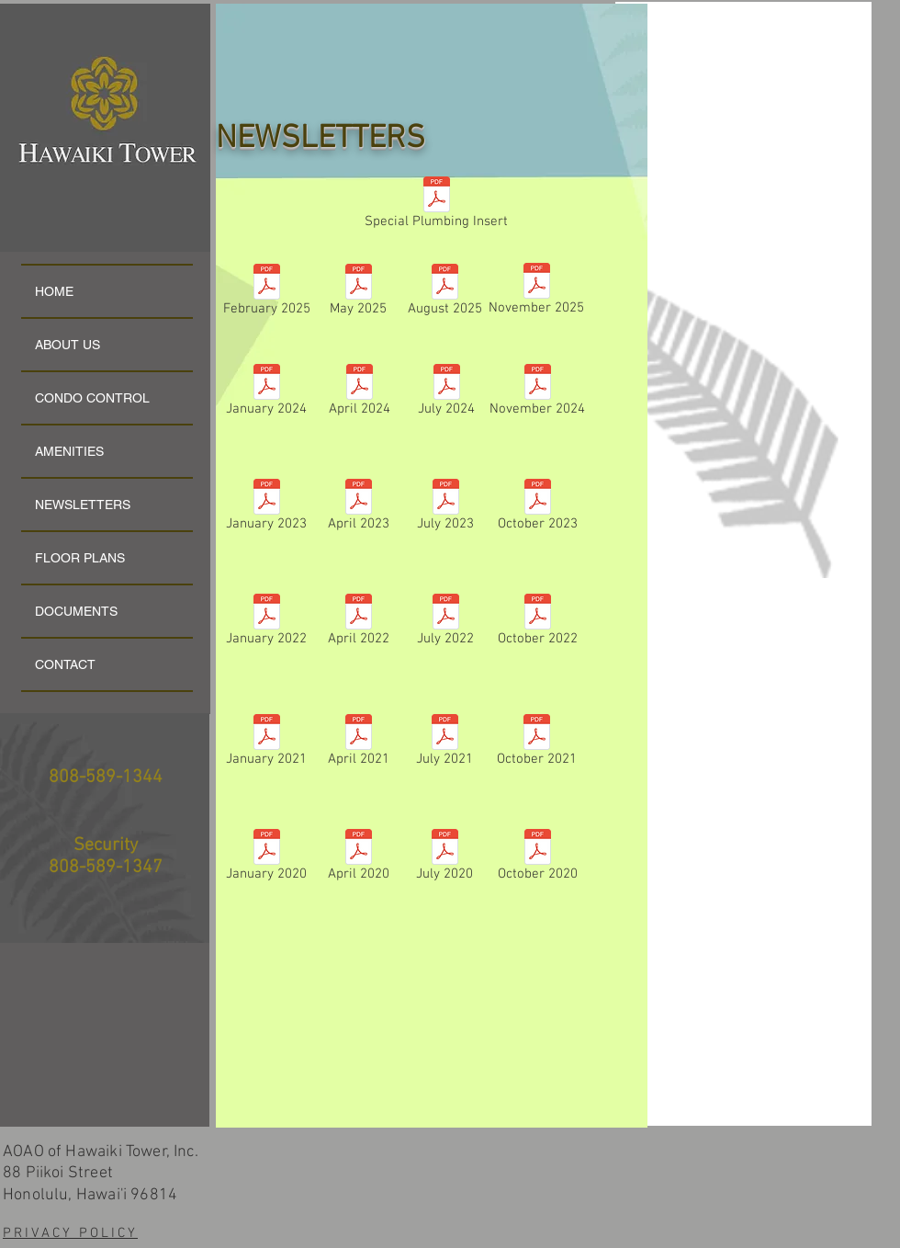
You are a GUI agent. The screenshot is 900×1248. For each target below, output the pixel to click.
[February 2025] (266, 293)
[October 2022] (537, 623)
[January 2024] (266, 394)
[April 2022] (358, 623)
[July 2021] (444, 744)
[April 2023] (358, 509)
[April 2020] (358, 859)
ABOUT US (67, 344)
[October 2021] (536, 744)
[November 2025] (536, 293)
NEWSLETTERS (82, 504)
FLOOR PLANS (80, 557)
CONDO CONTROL (92, 398)
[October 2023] (537, 509)
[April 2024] (359, 394)
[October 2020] (537, 859)
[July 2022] (445, 623)
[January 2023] (266, 509)
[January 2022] (266, 623)
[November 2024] (537, 394)
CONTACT (65, 664)
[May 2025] (358, 293)
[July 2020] (444, 859)
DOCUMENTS (76, 611)
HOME (54, 291)
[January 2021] (266, 744)
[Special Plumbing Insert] (436, 206)
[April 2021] (358, 744)
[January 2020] (266, 859)
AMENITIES (69, 451)
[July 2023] (445, 509)
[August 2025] (444, 293)
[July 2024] (446, 394)
